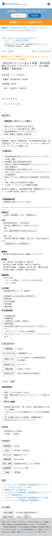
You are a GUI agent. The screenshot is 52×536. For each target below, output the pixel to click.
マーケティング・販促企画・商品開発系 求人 (22, 485)
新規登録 (34, 15)
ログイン (18, 15)
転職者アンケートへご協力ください (26, 22)
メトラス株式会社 (17, 75)
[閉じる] (26, 517)
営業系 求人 (9, 490)
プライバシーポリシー (28, 532)
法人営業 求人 (21, 490)
